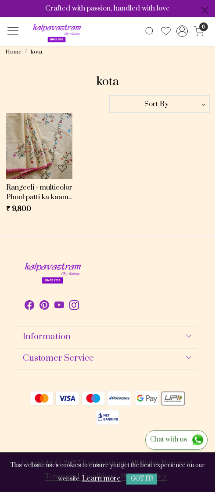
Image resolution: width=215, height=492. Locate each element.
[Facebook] (29, 307)
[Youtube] (59, 307)
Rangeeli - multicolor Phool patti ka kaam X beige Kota (39, 192)
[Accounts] (182, 31)
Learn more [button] (101, 478)
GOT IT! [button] (142, 479)
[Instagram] (74, 307)
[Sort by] (159, 104)
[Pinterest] (44, 307)
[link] (150, 31)
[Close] (204, 10)
